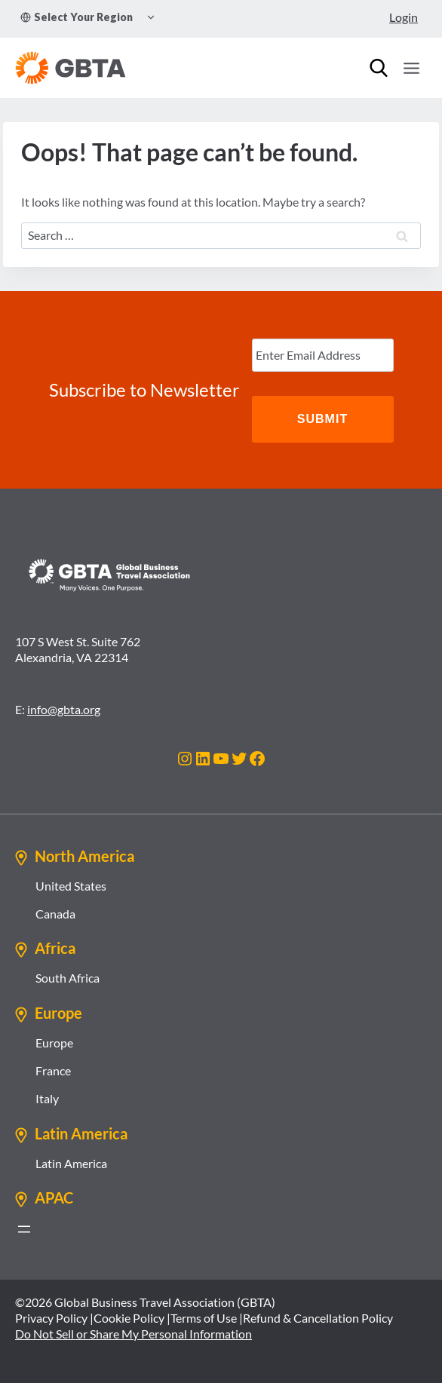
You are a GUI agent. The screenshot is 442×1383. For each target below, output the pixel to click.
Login (403, 17)
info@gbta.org (63, 709)
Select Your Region (76, 17)
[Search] (379, 68)
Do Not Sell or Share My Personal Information (133, 1333)
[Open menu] (411, 67)
